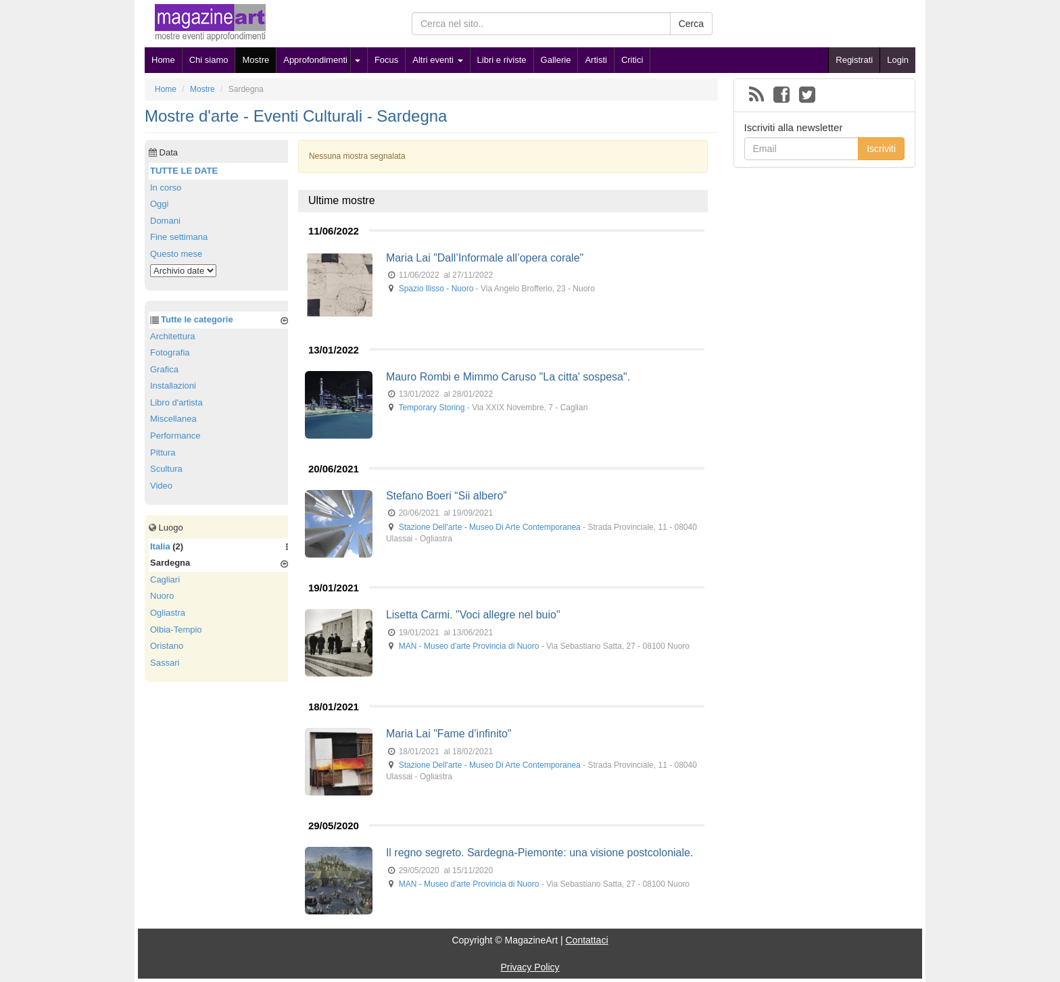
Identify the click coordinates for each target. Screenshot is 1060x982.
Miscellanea (173, 419)
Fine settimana (179, 237)
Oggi (159, 204)
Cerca (691, 23)
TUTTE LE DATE (184, 171)
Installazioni (173, 385)
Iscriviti (881, 148)
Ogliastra (167, 613)
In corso (165, 187)
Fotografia (170, 352)
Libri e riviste (502, 60)
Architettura (172, 336)
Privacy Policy (529, 967)
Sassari (164, 663)
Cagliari (165, 579)
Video (161, 486)
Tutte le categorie (197, 319)
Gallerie (556, 60)
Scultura (166, 469)
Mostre (255, 60)
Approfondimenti (315, 60)
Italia (160, 546)
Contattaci (586, 940)
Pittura (163, 452)
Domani (165, 221)
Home (163, 60)
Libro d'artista (176, 402)
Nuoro (162, 596)
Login (898, 60)
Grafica (164, 369)
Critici (632, 60)
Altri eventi (437, 60)
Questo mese (176, 254)
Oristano (166, 646)
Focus (386, 60)
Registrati (854, 60)
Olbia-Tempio (176, 629)
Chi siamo (208, 60)
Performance (175, 436)
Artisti (596, 60)
